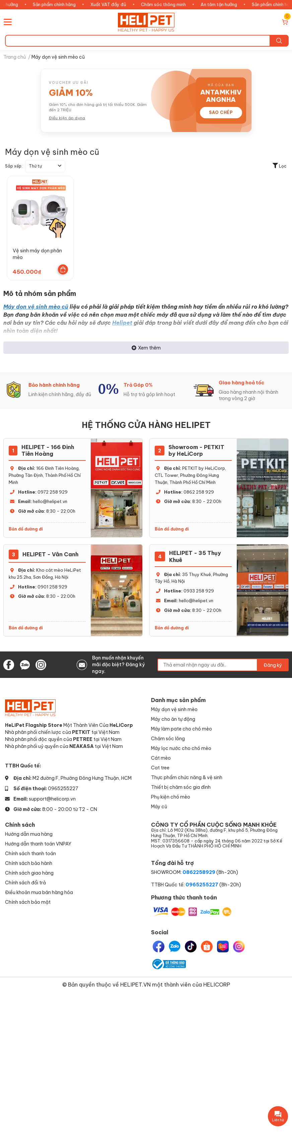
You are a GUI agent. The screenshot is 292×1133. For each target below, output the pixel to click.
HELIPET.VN (135, 984)
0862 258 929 (199, 492)
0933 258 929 (199, 590)
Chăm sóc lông (168, 738)
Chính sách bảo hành (28, 863)
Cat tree (160, 767)
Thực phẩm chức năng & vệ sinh (186, 777)
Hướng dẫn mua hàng (29, 834)
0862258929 (198, 872)
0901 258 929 (52, 586)
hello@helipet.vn (50, 501)
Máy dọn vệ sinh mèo (174, 709)
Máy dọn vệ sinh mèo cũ (35, 306)
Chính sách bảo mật (28, 902)
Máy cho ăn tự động (173, 719)
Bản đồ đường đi (26, 528)
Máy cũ (159, 806)
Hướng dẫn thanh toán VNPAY (38, 843)
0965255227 (63, 788)
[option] (50, 389)
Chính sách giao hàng (29, 873)
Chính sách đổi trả (25, 882)
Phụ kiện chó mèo (170, 797)
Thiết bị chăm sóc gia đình (181, 787)
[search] (279, 41)
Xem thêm (146, 348)
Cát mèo (161, 758)
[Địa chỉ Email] (223, 664)
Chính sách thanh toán (30, 853)
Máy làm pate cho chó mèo (181, 729)
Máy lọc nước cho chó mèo (181, 748)
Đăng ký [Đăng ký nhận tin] (273, 665)
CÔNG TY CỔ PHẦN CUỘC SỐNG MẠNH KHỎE (219, 835)
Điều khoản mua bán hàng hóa (39, 892)
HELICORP (216, 984)
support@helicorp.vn (52, 799)
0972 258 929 (53, 492)
